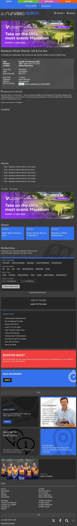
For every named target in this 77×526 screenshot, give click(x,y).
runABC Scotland (45, 501)
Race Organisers (44, 495)
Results (4, 495)
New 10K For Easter (12, 342)
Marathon (39, 269)
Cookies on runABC (8, 505)
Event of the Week (45, 497)
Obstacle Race (61, 275)
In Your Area (43, 493)
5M (8, 269)
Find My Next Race (11, 286)
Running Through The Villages (15, 339)
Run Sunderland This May (14, 321)
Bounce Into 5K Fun (12, 324)
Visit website (24, 81)
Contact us (5, 507)
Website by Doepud (8, 523)
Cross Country (23, 275)
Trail (32, 275)
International (56, 263)
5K (3, 269)
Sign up (7, 422)
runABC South (43, 507)
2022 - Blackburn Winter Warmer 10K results (19, 181)
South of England (43, 263)
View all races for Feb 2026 (12, 91)
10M (18, 269)
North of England (18, 263)
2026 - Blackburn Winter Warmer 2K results (19, 170)
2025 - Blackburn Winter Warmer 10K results (19, 173)
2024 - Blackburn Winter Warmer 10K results (19, 176)
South (68, 1)
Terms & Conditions (8, 503)
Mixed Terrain (48, 275)
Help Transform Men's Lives (15, 330)
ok (39, 6)
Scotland (28, 1)
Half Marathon (28, 269)
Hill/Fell (12, 275)
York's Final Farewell (12, 333)
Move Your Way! (10, 345)
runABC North (43, 503)
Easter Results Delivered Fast (15, 318)
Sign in (7, 380)
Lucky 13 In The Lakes (13, 327)
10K (13, 269)
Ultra (48, 269)
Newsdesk (5, 491)
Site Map (4, 501)
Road (4, 275)
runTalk (41, 489)
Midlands (49, 1)
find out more (46, 6)
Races (3, 493)
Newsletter (5, 497)
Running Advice (44, 491)
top (38, 392)
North (9, 1)
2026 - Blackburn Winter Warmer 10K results (19, 167)
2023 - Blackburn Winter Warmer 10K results (19, 179)
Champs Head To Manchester (15, 336)
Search (3, 509)
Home (3, 489)
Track (39, 275)
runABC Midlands (45, 505)
